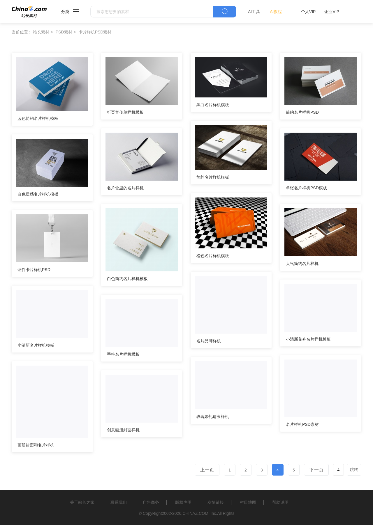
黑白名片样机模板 (212, 104)
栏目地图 (248, 502)
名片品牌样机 (208, 341)
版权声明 (183, 502)
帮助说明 (280, 502)
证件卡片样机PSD (33, 269)
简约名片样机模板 (212, 177)
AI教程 (276, 11)
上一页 (207, 469)
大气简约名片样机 (302, 263)
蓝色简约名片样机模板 (37, 118)
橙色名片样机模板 (212, 255)
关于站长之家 (82, 502)
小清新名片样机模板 (35, 345)
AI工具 (254, 11)
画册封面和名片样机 (35, 445)
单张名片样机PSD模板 (306, 188)
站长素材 (41, 32)
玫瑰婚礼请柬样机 (212, 416)
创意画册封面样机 (123, 430)
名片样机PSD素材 (302, 424)
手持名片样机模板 (123, 354)
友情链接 (215, 502)
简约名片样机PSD (302, 112)
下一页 (316, 469)
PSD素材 (64, 32)
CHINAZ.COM (195, 513)
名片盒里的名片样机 (125, 188)
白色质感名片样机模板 (37, 194)
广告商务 (151, 502)
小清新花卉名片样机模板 (308, 339)
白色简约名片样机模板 (127, 278)
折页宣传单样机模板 (125, 112)
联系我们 (118, 502)
